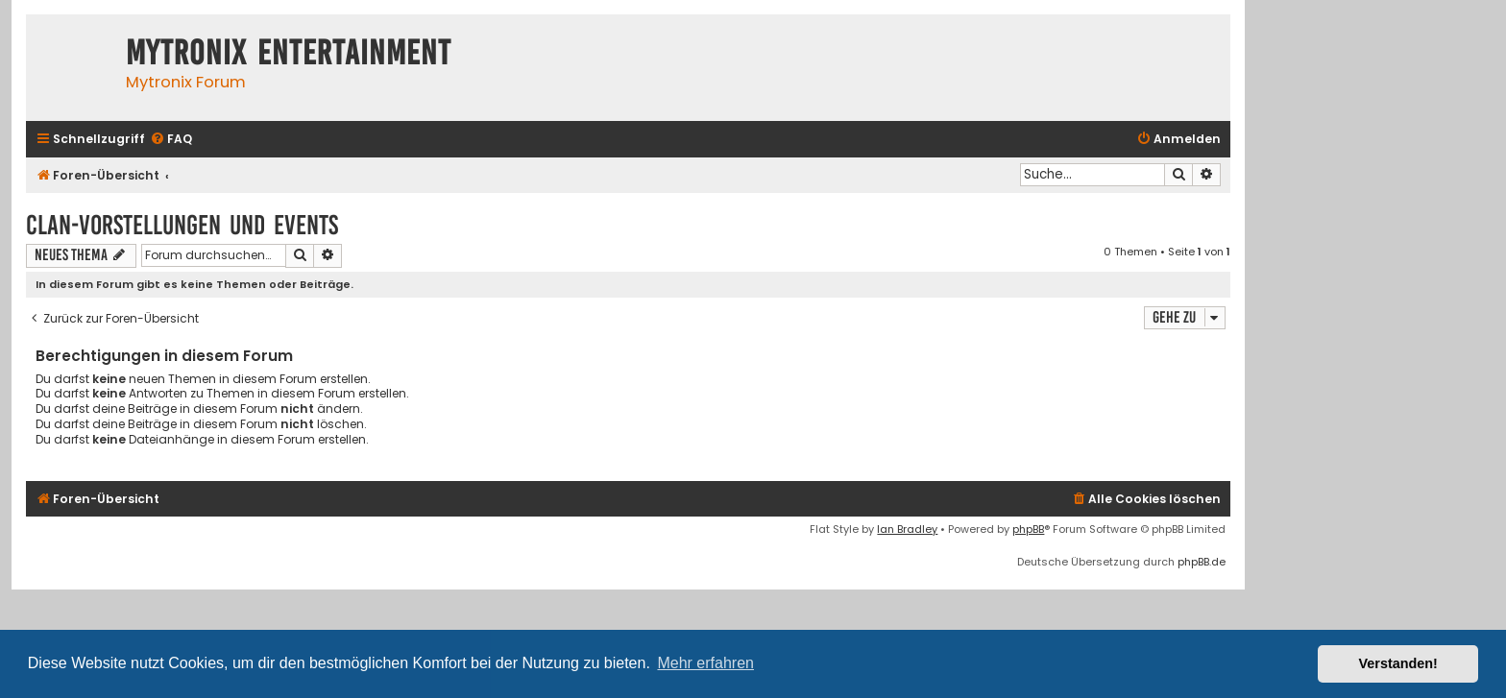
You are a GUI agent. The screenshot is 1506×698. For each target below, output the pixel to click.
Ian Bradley (907, 529)
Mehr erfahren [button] (705, 663)
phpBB (1028, 529)
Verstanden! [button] (1398, 663)
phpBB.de (1202, 561)
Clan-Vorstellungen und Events (182, 225)
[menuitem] (171, 140)
